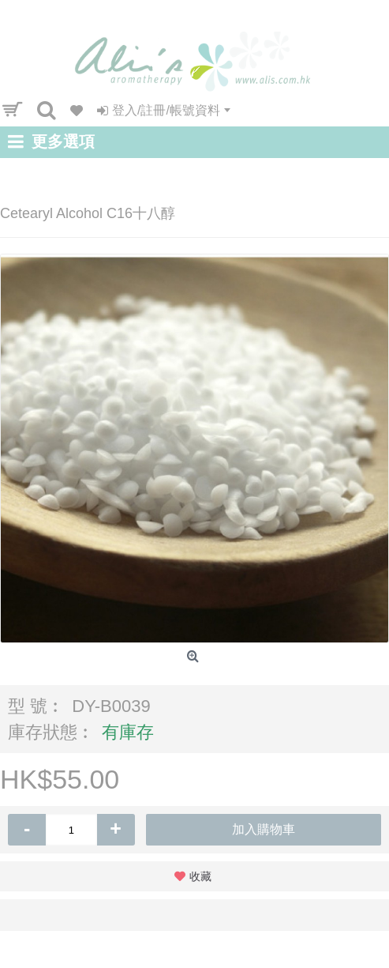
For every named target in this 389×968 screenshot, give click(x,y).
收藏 (200, 876)
